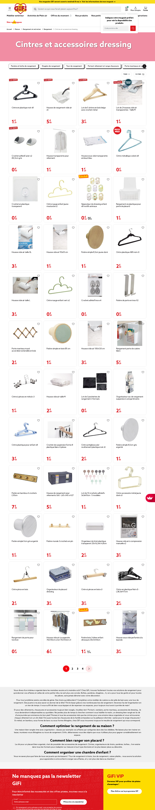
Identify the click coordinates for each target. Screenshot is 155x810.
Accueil (9, 29)
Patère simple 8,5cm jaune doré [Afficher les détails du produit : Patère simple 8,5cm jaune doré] (94, 252)
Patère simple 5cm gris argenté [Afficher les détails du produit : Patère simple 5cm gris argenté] (25, 541)
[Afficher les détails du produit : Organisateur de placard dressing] (60, 574)
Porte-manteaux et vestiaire (136, 66)
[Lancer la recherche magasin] (133, 28)
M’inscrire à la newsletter (73, 802)
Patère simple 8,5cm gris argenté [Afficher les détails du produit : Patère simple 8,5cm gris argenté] (126, 446)
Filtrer (139, 74)
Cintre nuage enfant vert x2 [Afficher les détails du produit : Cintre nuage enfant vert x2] (58, 300)
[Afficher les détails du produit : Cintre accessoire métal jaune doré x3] (129, 477)
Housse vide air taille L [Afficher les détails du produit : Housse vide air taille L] (21, 300)
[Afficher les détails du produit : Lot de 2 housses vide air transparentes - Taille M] (129, 92)
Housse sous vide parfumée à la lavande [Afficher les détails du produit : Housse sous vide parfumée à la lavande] (129, 639)
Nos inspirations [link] (139, 16)
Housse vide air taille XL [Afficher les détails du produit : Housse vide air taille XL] (22, 252)
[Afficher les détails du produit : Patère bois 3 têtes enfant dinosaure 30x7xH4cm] (95, 622)
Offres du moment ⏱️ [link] (61, 16)
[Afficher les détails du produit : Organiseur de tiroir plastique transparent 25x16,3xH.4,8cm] (95, 526)
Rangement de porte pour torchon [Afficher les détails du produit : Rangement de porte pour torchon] (23, 639)
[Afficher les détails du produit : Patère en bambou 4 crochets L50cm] (25, 477)
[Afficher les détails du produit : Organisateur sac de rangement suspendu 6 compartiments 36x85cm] (129, 381)
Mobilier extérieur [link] (15, 16)
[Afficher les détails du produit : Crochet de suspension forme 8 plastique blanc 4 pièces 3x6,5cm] (60, 429)
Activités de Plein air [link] (37, 16)
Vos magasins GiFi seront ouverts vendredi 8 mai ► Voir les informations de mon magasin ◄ (77, 2)
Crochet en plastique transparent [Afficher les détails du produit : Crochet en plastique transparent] (20, 205)
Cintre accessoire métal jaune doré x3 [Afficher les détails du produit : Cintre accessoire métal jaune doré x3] (128, 494)
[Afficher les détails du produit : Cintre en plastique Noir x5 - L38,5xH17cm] (129, 574)
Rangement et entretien (32, 29)
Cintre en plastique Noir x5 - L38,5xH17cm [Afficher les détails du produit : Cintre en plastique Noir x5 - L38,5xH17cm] (127, 590)
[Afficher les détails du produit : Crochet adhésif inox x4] (95, 285)
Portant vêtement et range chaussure (103, 66)
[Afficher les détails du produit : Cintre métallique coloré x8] (129, 140)
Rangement (47, 29)
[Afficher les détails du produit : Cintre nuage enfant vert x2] (60, 285)
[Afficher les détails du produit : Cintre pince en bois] (25, 574)
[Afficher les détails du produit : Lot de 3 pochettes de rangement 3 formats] (95, 381)
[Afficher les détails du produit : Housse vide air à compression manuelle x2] (129, 526)
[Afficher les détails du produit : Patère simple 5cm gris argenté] (25, 526)
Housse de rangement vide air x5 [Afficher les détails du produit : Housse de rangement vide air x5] (59, 109)
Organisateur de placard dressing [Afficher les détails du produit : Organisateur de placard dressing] (57, 590)
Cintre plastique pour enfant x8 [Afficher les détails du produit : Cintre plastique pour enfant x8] (25, 445)
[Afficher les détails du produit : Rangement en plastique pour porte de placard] (129, 188)
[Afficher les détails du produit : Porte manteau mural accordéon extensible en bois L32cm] (25, 333)
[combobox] (76, 9)
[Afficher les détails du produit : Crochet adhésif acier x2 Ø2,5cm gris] (25, 140)
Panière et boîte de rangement (23, 66)
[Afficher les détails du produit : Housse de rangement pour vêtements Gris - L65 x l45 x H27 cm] (60, 477)
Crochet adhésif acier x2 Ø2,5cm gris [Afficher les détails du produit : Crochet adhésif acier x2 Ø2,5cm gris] (22, 157)
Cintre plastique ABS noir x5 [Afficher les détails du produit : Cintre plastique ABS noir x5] (127, 252)
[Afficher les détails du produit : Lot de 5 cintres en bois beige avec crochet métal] (95, 92)
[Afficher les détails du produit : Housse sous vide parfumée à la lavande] (129, 622)
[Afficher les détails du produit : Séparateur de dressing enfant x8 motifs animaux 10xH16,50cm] (95, 188)
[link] (82, 19)
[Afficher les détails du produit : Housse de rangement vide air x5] (60, 92)
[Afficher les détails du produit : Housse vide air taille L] (25, 285)
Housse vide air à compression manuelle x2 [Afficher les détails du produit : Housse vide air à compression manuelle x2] (129, 542)
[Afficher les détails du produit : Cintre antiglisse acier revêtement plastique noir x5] (95, 429)
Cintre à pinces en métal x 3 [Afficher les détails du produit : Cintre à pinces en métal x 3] (23, 397)
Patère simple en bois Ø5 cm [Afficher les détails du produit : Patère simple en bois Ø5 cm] (58, 349)
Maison (17, 29)
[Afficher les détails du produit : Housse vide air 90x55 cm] (60, 237)
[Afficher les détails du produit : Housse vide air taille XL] (25, 237)
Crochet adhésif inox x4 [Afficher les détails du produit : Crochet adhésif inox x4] (91, 300)
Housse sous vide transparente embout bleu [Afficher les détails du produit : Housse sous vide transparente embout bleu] (94, 157)
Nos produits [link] (81, 16)
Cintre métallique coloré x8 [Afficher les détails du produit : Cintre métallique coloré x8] (127, 156)
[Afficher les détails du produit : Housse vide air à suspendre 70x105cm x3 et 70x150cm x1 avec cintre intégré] (60, 622)
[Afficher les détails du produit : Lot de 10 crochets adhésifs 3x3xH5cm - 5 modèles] (95, 477)
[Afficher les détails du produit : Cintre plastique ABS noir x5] (129, 237)
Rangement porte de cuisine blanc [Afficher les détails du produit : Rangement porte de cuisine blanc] (128, 350)
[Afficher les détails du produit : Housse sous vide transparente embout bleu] (95, 140)
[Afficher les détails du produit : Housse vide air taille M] (60, 381)
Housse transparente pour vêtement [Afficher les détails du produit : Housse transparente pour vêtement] (58, 157)
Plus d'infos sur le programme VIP (124, 791)
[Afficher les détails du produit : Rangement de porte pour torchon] (25, 622)
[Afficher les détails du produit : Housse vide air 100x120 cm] (95, 333)
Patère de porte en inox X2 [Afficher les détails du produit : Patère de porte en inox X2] (127, 300)
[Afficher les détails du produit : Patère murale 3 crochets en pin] (60, 526)
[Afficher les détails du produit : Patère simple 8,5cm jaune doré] (95, 237)
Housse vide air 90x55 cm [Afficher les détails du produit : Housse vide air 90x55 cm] (57, 252)
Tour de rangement (74, 66)
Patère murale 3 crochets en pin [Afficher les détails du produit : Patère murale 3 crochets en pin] (60, 541)
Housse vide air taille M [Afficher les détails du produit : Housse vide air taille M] (56, 397)
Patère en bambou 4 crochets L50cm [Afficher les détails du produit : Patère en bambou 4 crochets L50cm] (24, 494)
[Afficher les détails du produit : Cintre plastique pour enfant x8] (25, 429)
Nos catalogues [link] (14, 22)
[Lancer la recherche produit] (35, 9)
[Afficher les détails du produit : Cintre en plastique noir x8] (25, 92)
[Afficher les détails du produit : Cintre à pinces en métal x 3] (25, 381)
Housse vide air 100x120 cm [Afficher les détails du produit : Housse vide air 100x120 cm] (93, 349)
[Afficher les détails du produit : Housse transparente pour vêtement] (60, 140)
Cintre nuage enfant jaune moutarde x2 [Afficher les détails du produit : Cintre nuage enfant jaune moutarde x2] (57, 205)
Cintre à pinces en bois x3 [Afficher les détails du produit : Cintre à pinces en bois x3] (91, 589)
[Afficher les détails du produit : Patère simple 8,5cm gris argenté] (129, 429)
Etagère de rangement (51, 66)
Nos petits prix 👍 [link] (100, 16)
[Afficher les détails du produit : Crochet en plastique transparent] (25, 188)
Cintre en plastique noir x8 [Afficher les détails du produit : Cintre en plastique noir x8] (23, 108)
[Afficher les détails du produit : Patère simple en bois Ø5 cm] (60, 333)
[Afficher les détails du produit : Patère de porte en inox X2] (129, 285)
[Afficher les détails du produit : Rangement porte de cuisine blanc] (129, 333)
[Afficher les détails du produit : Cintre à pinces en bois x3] (95, 574)
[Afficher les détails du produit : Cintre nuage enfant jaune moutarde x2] (60, 188)
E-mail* (16, 799)
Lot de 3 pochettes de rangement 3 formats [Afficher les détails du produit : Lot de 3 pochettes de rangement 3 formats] (90, 398)
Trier (125, 74)
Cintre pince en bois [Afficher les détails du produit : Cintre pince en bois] (20, 589)
